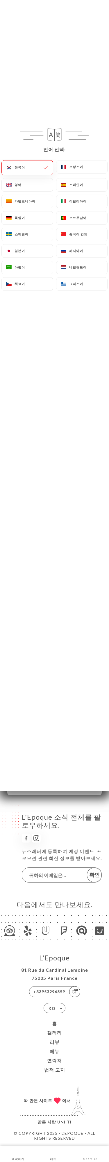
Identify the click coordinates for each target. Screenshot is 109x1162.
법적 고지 (54, 1070)
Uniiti (64, 1121)
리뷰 (55, 1042)
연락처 (54, 1060)
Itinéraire (89, 1154)
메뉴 (55, 1051)
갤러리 (54, 1032)
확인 (94, 875)
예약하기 (18, 1154)
